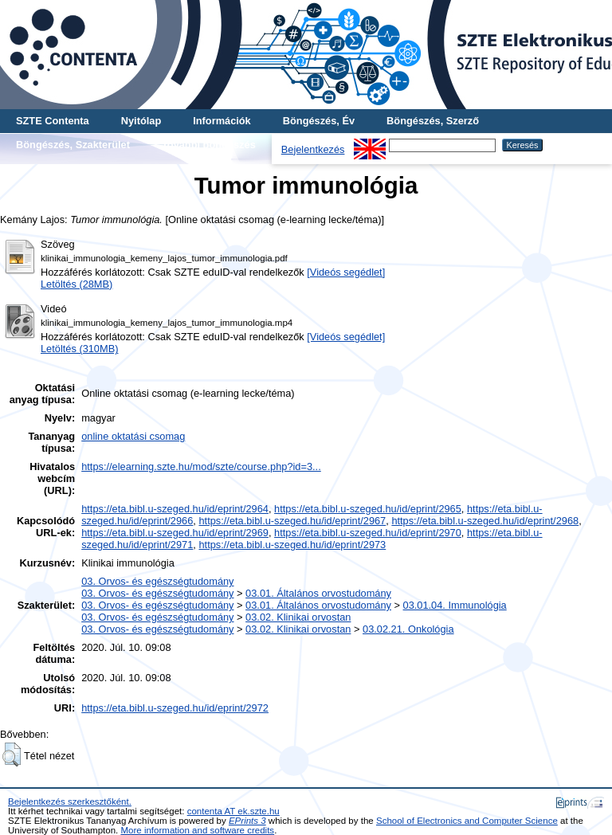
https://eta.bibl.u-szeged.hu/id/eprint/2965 (367, 509)
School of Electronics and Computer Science (467, 820)
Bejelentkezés (313, 149)
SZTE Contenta (52, 121)
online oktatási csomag (133, 436)
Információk (222, 121)
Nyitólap (141, 121)
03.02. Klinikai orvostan (298, 617)
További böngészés (209, 145)
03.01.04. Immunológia (455, 605)
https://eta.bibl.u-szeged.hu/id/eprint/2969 (175, 533)
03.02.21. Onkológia (408, 629)
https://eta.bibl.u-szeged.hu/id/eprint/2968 (485, 521)
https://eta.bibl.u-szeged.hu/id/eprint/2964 (175, 509)
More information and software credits (197, 830)
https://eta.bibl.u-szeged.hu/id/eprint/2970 (367, 533)
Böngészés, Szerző (432, 121)
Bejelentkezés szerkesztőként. (69, 801)
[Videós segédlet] (346, 272)
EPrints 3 (247, 820)
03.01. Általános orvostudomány (318, 593)
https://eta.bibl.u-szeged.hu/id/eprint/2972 (175, 708)
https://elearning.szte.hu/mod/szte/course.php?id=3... (201, 466)
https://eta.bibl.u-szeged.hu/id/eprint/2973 (292, 545)
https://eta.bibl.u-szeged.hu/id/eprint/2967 (292, 521)
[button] (11, 754)
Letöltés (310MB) (79, 349)
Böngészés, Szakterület (73, 145)
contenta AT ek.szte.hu (233, 811)
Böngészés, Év (319, 121)
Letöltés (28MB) (76, 284)
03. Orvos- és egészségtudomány (157, 581)
